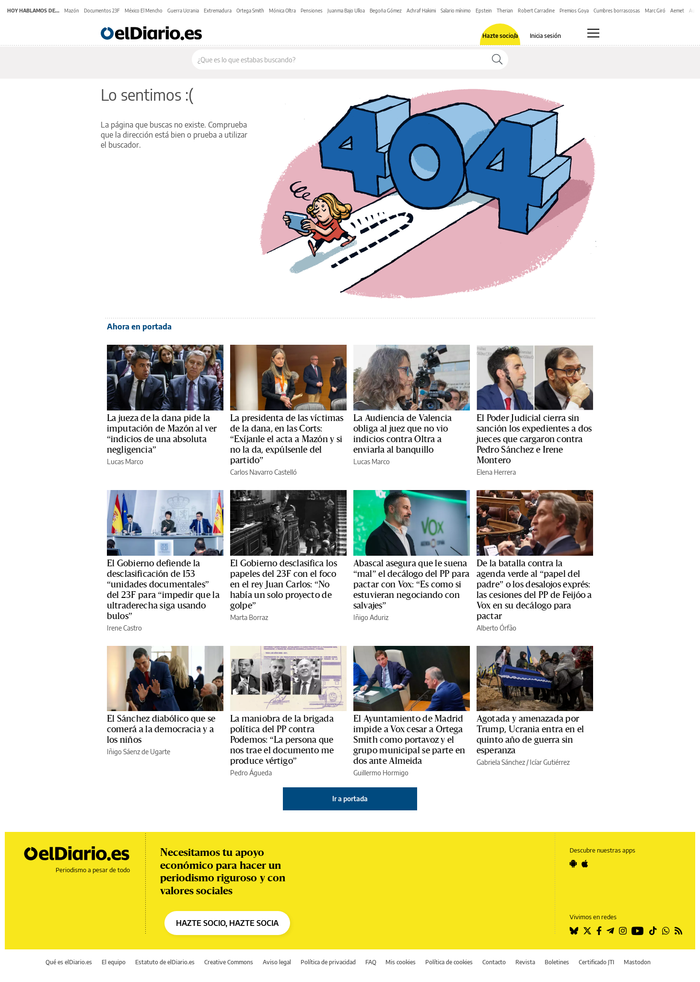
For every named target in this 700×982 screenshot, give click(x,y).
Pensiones (312, 10)
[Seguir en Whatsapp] (666, 930)
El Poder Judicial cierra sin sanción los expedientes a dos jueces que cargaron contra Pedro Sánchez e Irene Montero (534, 439)
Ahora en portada (139, 326)
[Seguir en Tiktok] (653, 930)
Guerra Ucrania (183, 10)
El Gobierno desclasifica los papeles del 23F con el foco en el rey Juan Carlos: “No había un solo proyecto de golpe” (283, 584)
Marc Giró (655, 10)
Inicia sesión (545, 36)
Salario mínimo (456, 10)
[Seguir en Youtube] (637, 930)
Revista (525, 962)
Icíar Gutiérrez (550, 762)
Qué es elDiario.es (69, 962)
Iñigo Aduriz (370, 617)
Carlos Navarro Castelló (263, 472)
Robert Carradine (536, 10)
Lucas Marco (125, 461)
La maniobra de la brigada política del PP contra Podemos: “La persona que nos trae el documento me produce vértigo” (282, 740)
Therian (505, 10)
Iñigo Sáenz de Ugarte (138, 752)
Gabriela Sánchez (501, 762)
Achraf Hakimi (421, 10)
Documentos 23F (102, 10)
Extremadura (218, 10)
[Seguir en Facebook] (599, 930)
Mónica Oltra (282, 10)
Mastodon (637, 962)
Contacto (494, 962)
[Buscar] (497, 59)
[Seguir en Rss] (678, 930)
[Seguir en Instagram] (623, 930)
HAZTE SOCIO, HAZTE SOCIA (227, 923)
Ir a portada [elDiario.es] (350, 799)
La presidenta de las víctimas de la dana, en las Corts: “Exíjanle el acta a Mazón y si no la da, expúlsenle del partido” (286, 439)
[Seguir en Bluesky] (574, 930)
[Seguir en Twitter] (587, 930)
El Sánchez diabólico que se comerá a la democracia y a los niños (161, 729)
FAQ (370, 962)
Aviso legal (277, 962)
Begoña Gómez (386, 10)
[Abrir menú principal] (593, 33)
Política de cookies (449, 962)
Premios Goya (574, 10)
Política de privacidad (328, 962)
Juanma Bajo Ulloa (346, 10)
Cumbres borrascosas (617, 10)
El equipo (114, 962)
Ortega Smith (250, 10)
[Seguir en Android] (573, 863)
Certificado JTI (596, 962)
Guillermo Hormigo (380, 773)
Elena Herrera (496, 472)
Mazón (71, 10)
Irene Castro (124, 628)
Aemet (677, 10)
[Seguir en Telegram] (610, 930)
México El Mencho (144, 10)
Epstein (484, 10)
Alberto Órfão (496, 628)
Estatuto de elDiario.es (165, 962)
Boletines (557, 962)
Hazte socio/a (500, 36)
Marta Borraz (249, 617)
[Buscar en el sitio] (339, 59)
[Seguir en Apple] (585, 863)
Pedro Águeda (251, 773)
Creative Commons (228, 962)
